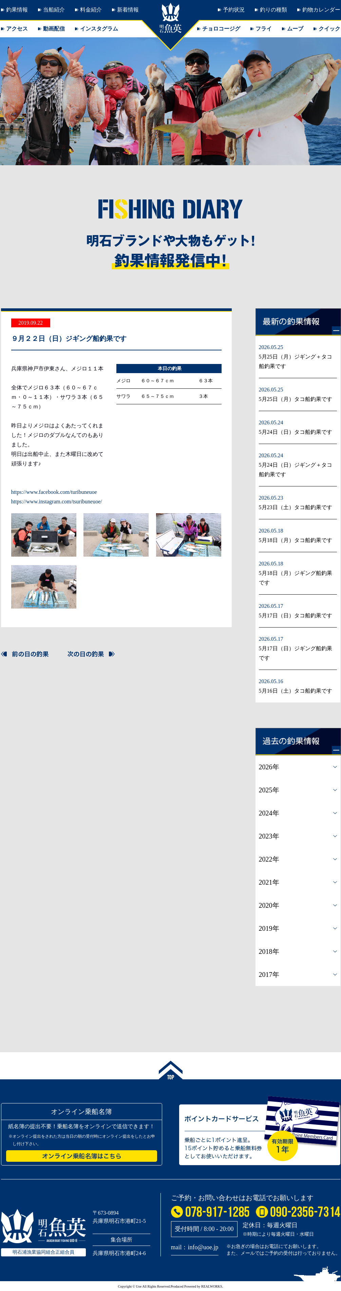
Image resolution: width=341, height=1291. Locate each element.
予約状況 (234, 10)
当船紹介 (54, 10)
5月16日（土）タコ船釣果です (295, 691)
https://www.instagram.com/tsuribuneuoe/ (56, 501)
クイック (329, 29)
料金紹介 (91, 10)
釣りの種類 (273, 10)
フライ (263, 29)
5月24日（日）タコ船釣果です (295, 432)
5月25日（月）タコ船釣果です (295, 399)
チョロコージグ (221, 29)
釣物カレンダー (321, 10)
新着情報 (128, 10)
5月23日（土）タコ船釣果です (295, 507)
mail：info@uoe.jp (195, 1247)
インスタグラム (99, 29)
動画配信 (54, 29)
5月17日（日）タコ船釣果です (295, 615)
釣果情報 (17, 10)
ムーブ (295, 29)
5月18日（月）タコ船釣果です (295, 540)
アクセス (17, 29)
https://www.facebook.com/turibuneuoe (54, 492)
